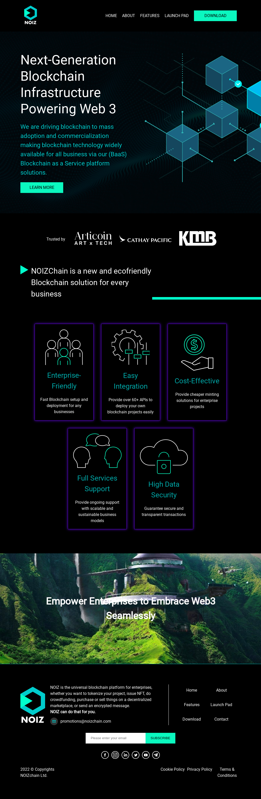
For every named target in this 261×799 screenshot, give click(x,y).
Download (191, 719)
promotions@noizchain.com (85, 721)
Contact (221, 719)
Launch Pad (221, 704)
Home (111, 15)
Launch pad (177, 15)
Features (150, 15)
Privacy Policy (199, 769)
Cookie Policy (173, 769)
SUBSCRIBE (160, 738)
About (128, 15)
